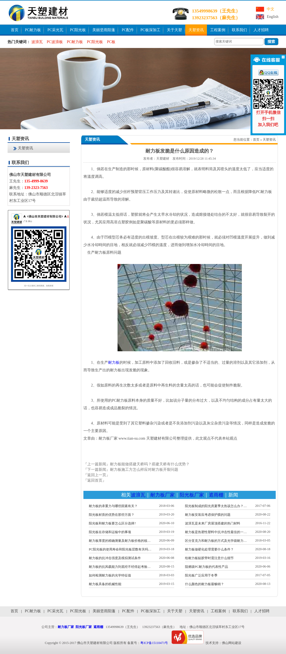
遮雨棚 (216, 495)
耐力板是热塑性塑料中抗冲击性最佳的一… (216, 532)
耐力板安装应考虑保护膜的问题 (207, 515)
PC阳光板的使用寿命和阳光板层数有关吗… (120, 549)
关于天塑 (174, 30)
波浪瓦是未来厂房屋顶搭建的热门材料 (212, 523)
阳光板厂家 (192, 495)
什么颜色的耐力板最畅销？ (204, 584)
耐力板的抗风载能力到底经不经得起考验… (120, 567)
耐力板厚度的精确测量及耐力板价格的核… (120, 541)
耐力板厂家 (162, 495)
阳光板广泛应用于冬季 (201, 575)
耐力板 (113, 362)
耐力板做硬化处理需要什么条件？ (209, 549)
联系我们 (239, 30)
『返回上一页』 (96, 475)
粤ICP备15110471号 (154, 643)
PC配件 (128, 30)
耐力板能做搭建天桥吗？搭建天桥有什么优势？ (150, 464)
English (272, 17)
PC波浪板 (55, 42)
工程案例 (217, 30)
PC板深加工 (150, 30)
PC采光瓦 (55, 30)
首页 (14, 30)
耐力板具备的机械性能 (105, 584)
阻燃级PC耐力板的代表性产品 (206, 567)
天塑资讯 (196, 30)
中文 (270, 9)
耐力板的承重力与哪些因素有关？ (113, 506)
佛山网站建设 (231, 643)
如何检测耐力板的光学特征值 (110, 575)
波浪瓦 (37, 42)
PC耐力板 (33, 30)
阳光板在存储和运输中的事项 (110, 532)
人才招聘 (261, 30)
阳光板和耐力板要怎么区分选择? (112, 523)
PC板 (111, 42)
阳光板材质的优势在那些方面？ (111, 515)
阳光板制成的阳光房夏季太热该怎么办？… (216, 506)
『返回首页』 (94, 480)
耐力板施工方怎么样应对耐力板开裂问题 (144, 470)
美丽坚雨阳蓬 (103, 30)
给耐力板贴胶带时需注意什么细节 (209, 558)
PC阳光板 (78, 30)
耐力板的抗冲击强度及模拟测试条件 (115, 558)
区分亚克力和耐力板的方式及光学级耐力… (216, 541)
